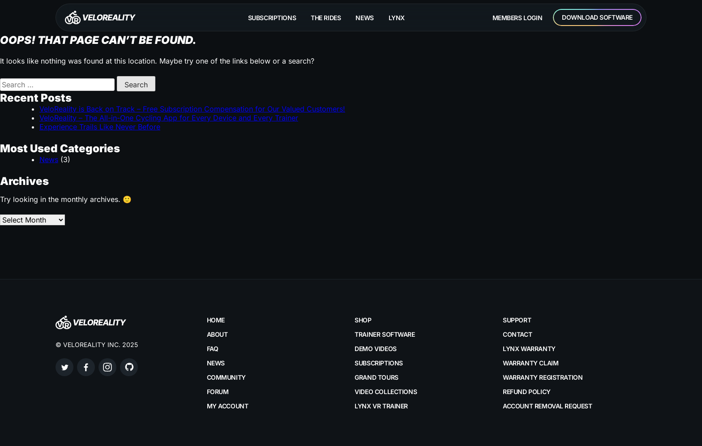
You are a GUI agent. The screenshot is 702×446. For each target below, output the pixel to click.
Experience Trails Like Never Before (99, 126)
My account (227, 406)
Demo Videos (375, 348)
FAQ (212, 348)
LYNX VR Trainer (381, 406)
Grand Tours (376, 377)
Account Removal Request (547, 406)
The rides (326, 17)
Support (517, 320)
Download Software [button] (597, 17)
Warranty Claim (530, 363)
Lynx (397, 17)
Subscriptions (272, 17)
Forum (218, 391)
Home (216, 320)
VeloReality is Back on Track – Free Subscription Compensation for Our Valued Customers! (192, 108)
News (364, 17)
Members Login (517, 17)
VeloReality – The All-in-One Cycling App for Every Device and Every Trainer (168, 117)
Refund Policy (527, 391)
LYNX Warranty (529, 348)
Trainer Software (385, 334)
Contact (517, 334)
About (217, 334)
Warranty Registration (542, 377)
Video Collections (386, 391)
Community (226, 377)
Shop (363, 320)
